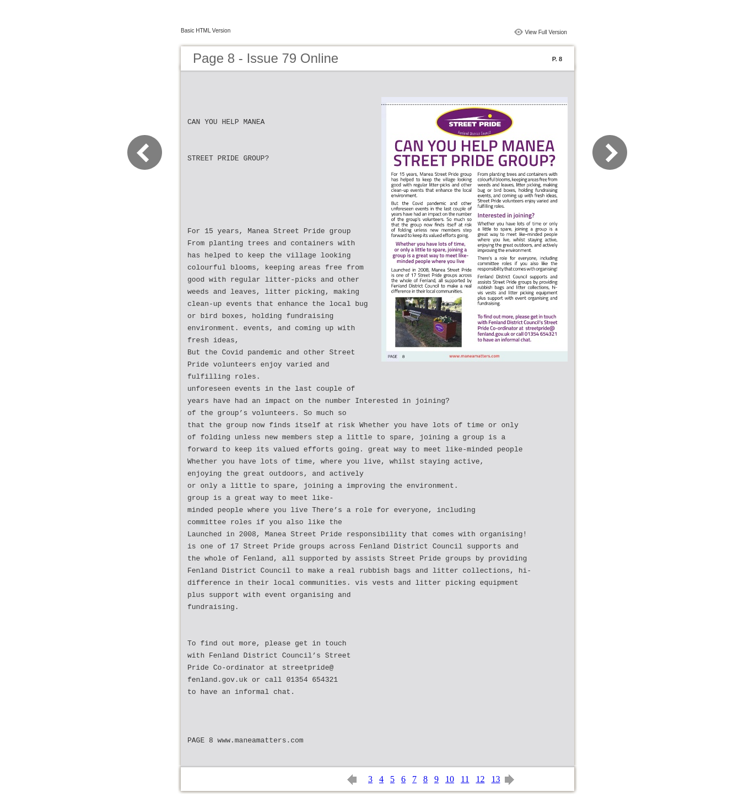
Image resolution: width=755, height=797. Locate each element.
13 (495, 779)
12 (480, 779)
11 (465, 779)
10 (449, 779)
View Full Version (546, 32)
